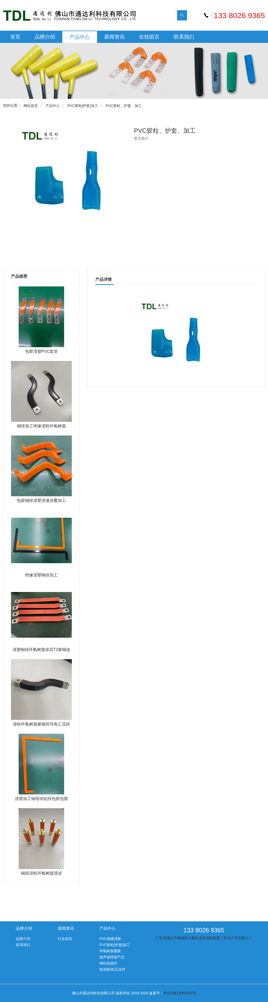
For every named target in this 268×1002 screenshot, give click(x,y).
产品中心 (79, 37)
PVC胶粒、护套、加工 (124, 106)
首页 (15, 37)
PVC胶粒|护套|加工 (82, 106)
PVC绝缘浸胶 (110, 939)
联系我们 (184, 37)
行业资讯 (65, 939)
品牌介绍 (45, 37)
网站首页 (31, 106)
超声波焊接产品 (111, 957)
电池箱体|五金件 (112, 969)
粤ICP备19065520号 (180, 993)
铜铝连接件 (108, 963)
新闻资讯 (114, 37)
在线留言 (149, 37)
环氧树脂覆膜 (110, 951)
